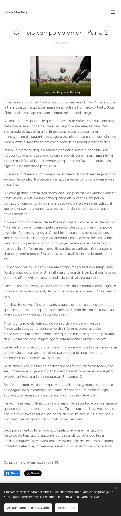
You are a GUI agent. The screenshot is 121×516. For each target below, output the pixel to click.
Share (12, 473)
